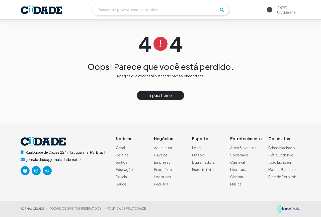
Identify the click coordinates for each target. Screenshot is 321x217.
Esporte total (203, 169)
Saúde (121, 184)
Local (196, 147)
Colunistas (279, 138)
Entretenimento (246, 138)
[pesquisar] (222, 9)
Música (236, 184)
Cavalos (161, 155)
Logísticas (162, 176)
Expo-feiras (164, 169)
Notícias (124, 138)
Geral (120, 147)
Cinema (236, 176)
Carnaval (237, 162)
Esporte (200, 138)
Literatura (238, 169)
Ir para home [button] (160, 95)
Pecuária (161, 184)
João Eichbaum (280, 162)
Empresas (162, 162)
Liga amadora (203, 162)
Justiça (121, 162)
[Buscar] (160, 10)
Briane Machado (281, 147)
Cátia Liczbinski (281, 155)
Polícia (121, 176)
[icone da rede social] (25, 170)
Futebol (198, 155)
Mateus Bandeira (282, 169)
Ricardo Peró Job (282, 176)
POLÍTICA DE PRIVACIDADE (126, 208)
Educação (124, 169)
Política (122, 155)
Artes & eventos (243, 147)
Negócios (163, 138)
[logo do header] (41, 9)
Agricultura (163, 147)
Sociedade (239, 155)
